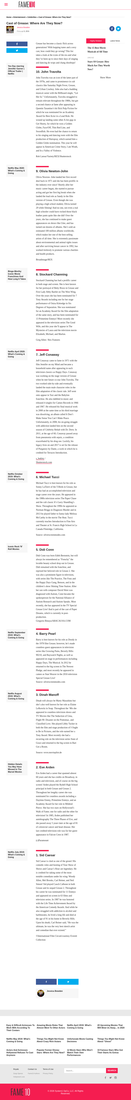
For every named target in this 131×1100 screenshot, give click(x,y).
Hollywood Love (19, 1077)
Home (8, 17)
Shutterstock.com (44, 462)
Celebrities (32, 17)
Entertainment (19, 17)
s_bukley (40, 458)
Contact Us (32, 1069)
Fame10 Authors (34, 1073)
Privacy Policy (48, 1073)
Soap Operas (18, 1073)
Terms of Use (48, 1069)
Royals (16, 1069)
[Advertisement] (57, 960)
